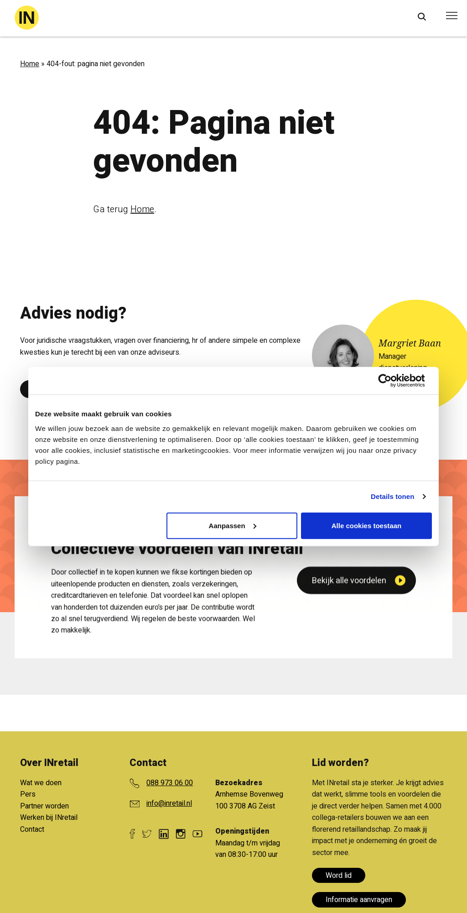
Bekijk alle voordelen (349, 682)
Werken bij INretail (49, 817)
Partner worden (44, 806)
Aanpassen (232, 525)
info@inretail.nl (169, 803)
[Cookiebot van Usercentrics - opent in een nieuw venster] (392, 381)
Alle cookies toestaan (366, 525)
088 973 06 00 (169, 782)
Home (29, 63)
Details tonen (392, 496)
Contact (32, 829)
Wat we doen (41, 782)
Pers (28, 794)
